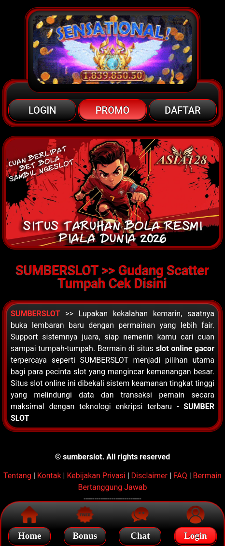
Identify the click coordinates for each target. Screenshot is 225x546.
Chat (140, 534)
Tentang (17, 475)
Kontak (49, 475)
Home (30, 534)
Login (195, 534)
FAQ (180, 475)
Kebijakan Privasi (96, 475)
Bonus (84, 534)
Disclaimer (149, 475)
